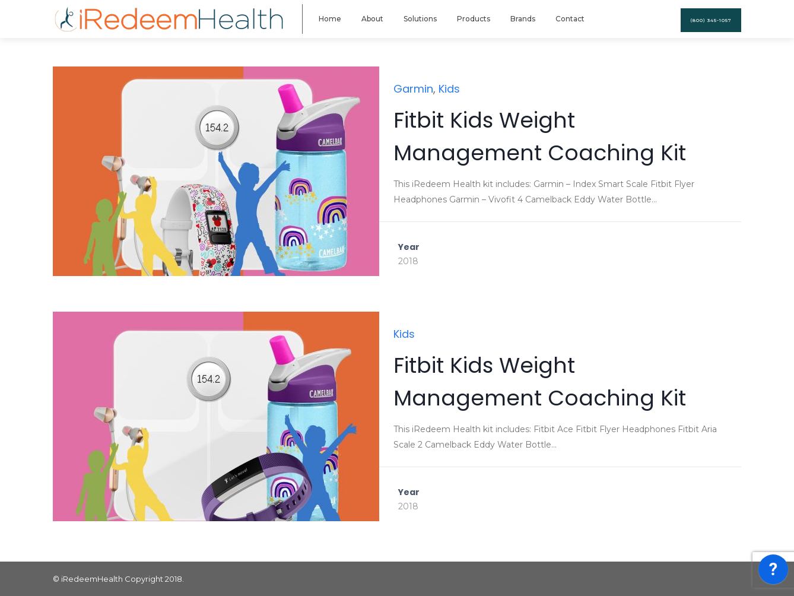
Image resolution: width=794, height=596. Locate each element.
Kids (449, 88)
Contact (570, 18)
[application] (773, 572)
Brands (522, 18)
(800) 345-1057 (711, 20)
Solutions (420, 18)
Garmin (413, 88)
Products (473, 18)
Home (330, 18)
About (372, 18)
